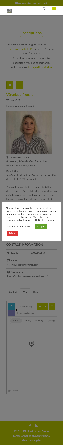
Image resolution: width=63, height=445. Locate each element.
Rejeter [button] (12, 233)
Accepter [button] (41, 226)
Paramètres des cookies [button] (19, 226)
